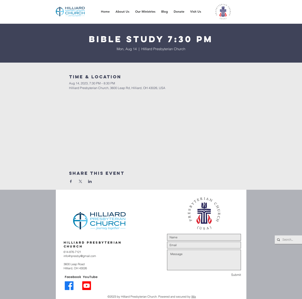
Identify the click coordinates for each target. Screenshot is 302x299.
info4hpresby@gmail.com (80, 256)
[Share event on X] (80, 181)
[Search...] (288, 239)
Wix (193, 296)
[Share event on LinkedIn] (90, 181)
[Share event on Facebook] (71, 181)
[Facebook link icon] (69, 285)
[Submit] (227, 274)
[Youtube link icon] (86, 285)
